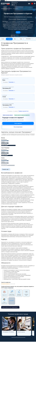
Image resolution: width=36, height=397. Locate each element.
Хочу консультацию (18, 127)
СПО (6, 0)
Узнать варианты (18, 123)
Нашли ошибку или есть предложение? (9, 307)
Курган (18, 32)
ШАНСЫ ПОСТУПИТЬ (31, 0)
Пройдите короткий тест (24, 111)
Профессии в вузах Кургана (6, 8)
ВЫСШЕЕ (2, 0)
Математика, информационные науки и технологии (20, 16)
